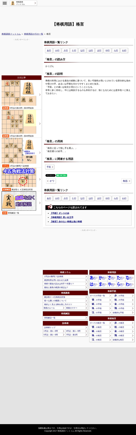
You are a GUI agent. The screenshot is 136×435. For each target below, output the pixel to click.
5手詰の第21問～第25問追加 (19, 94)
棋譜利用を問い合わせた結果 (56, 280)
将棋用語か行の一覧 (33, 34)
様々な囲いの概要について (55, 301)
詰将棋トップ (49, 327)
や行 (107, 50)
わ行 (124, 50)
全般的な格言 (118, 340)
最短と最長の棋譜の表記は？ (56, 287)
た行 (74, 50)
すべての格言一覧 (97, 323)
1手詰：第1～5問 (51, 331)
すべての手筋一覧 (97, 296)
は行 (91, 50)
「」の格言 (118, 323)
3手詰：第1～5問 (73, 331)
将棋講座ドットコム (11, 34)
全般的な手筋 (118, 313)
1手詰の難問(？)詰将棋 (53, 276)
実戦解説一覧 (49, 318)
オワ (52, 181)
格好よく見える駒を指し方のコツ (58, 304)
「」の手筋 (118, 295)
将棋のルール (49, 308)
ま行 (99, 50)
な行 (82, 50)
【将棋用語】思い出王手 (61, 217)
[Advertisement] (68, 13)
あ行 (49, 50)
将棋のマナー (71, 308)
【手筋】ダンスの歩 (59, 213)
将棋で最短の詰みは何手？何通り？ (59, 284)
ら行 (116, 50)
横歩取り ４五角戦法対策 (54, 297)
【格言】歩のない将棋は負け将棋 (66, 221)
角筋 (125, 181)
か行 (57, 50)
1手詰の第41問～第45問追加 (19, 123)
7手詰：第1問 (72, 335)
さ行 (66, 50)
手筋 (49, 167)
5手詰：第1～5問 (51, 335)
